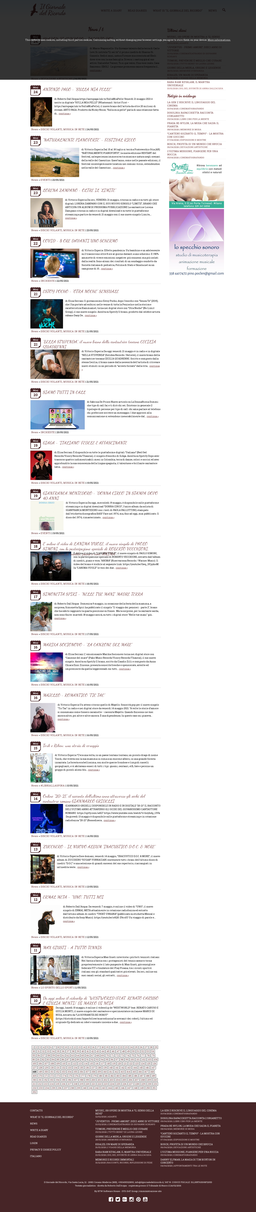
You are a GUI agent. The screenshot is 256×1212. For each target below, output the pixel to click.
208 (143, 1079)
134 (75, 1067)
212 (40, 1083)
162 (116, 1071)
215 (57, 1083)
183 (118, 1075)
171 (46, 1075)
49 (128, 1051)
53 (147, 1051)
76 (137, 1055)
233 (41, 1088)
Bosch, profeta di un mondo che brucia (194, 144)
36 (63, 1051)
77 (142, 1055)
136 (87, 1067)
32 (43, 1051)
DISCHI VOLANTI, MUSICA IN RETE (63, 129)
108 (52, 1063)
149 (40, 1071)
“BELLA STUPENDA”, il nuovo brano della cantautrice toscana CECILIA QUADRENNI (99, 344)
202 (105, 1079)
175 (70, 1075)
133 (69, 1067)
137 (93, 1067)
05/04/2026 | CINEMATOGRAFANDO (185, 157)
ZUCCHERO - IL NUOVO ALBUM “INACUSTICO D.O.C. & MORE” (99, 846)
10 (66, 1047)
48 (123, 1051)
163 (122, 1071)
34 (53, 1051)
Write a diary (39, 1130)
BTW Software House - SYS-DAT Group (118, 1191)
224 (112, 1083)
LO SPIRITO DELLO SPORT (57, 987)
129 (46, 1067)
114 (85, 1063)
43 (97, 1051)
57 (43, 1055)
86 (63, 1059)
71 (112, 1055)
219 (81, 1083)
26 (141, 1047)
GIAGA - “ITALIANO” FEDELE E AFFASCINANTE (85, 442)
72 (117, 1055)
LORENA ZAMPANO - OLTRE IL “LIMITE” (79, 190)
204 (118, 1079)
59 (53, 1055)
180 (100, 1075)
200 (93, 1079)
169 (34, 1075)
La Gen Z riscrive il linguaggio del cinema (193, 1112)
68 (97, 1055)
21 (116, 1047)
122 (131, 1063)
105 (34, 1063)
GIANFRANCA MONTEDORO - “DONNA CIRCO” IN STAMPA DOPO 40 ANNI (100, 496)
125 (148, 1063)
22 (121, 1047)
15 (89, 1047)
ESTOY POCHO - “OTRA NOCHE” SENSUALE (81, 291)
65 (82, 1055)
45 (108, 1051)
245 (116, 1088)
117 (102, 1063)
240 (84, 1088)
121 (125, 1063)
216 (63, 1083)
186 (135, 1075)
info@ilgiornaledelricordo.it (149, 1182)
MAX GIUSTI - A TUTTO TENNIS (72, 947)
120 (119, 1063)
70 (107, 1055)
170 (40, 1075)
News (34, 129)
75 (132, 1055)
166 (140, 1071)
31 (38, 1051)
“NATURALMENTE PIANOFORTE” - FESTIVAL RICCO (89, 139)
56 (38, 1055)
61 (63, 1055)
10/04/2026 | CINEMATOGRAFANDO (185, 108)
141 (117, 1067)
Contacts (36, 1110)
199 (87, 1079)
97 (117, 1059)
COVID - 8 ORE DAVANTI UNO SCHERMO (80, 240)
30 (33, 1051)
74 (127, 1055)
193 (51, 1079)
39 (78, 1051)
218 (75, 1083)
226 (124, 1083)
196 (69, 1079)
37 (68, 1051)
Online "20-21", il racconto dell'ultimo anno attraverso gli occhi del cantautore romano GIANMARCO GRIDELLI (94, 798)
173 (58, 1075)
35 (58, 1051)
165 (134, 1071)
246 (122, 1088)
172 (52, 1075)
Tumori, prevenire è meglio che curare (128, 1130)
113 (80, 1063)
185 (130, 1075)
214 (52, 1083)
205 (124, 1079)
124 (142, 1063)
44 (102, 1051)
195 (63, 1079)
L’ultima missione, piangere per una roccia (193, 1153)
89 (78, 1059)
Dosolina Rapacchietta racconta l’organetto (193, 1120)
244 (110, 1088)
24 (131, 1047)
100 (132, 1059)
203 (111, 1079)
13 (79, 1047)
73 (122, 1055)
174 (64, 1075)
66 (87, 1055)
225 (118, 1083)
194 (57, 1079)
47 (118, 1051)
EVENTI (45, 179)
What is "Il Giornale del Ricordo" (52, 1117)
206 (130, 1079)
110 (63, 1063)
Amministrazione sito (150, 1191)
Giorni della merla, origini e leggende (128, 1138)
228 (137, 1083)
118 (108, 1063)
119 (113, 1063)
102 (143, 1059)
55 (33, 1055)
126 (154, 1063)
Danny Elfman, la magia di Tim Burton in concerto (193, 1162)
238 (72, 1088)
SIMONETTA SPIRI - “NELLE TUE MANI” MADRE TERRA (93, 594)
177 (82, 1075)
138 (99, 1067)
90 (82, 1059)
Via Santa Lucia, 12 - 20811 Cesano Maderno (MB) (92, 1182)
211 (34, 1083)
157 (87, 1071)
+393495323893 (126, 1182)
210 (155, 1079)
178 (88, 1075)
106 (40, 1063)
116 (96, 1063)
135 (81, 1067)
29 (156, 1047)
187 (142, 1075)
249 (142, 1088)
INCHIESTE (48, 280)
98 (122, 1059)
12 (75, 1047)
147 (153, 1067)
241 (91, 1088)
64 (77, 1055)
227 (131, 1083)
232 (34, 1088)
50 (133, 1051)
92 (92, 1059)
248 (135, 1088)
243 (103, 1088)
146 (147, 1067)
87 (68, 1059)
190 (34, 1079)
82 (43, 1059)
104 (155, 1059)
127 (34, 1067)
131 (57, 1067)
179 (94, 1075)
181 (106, 1075)
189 (153, 1075)
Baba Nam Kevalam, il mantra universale (128, 1153)
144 (135, 1067)
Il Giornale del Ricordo (55, 1182)
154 (69, 1071)
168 (152, 1071)
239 (78, 1088)
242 (97, 1088)
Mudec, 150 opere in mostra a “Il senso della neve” (128, 1113)
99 (127, 1059)
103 (149, 1059)
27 (146, 1047)
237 (66, 1088)
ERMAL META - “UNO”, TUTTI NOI (73, 896)
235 (53, 1088)
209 (149, 1079)
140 (111, 1067)
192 (46, 1079)
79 (153, 1055)
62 (68, 1055)
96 (112, 1059)
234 (47, 1088)
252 (34, 1092)
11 (70, 1047)
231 (155, 1083)
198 (81, 1079)
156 (81, 1071)
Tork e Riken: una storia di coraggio (71, 745)
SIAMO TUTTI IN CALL (64, 392)
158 (93, 1071)
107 (46, 1063)
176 (76, 1075)
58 (48, 1055)
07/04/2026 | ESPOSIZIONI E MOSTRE (186, 139)
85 (58, 1059)
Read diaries (38, 1136)
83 (48, 1059)
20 (112, 1047)
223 (106, 1083)
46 (113, 1051)
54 (152, 1051)
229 (143, 1083)
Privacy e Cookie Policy (45, 1149)
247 (129, 1088)
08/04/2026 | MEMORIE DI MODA (184, 129)
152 (57, 1071)
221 (93, 1083)
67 (92, 1055)
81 (38, 1059)
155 (75, 1071)
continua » (65, 113)
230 (149, 1083)
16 (93, 1047)
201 (99, 1079)
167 (146, 1071)
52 (143, 1051)
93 (97, 1059)
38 (73, 1051)
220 (87, 1083)
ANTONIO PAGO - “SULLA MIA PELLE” (77, 89)
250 (148, 1088)
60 (58, 1055)
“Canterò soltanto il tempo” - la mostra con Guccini (193, 1136)
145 (141, 1067)
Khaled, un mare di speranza (128, 1146)
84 (53, 1059)
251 (154, 1088)
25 (136, 1047)
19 (107, 1047)
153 (63, 1071)
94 (102, 1059)
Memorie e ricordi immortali (128, 1161)
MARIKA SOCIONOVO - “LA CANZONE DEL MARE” (87, 644)
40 (82, 1051)
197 (75, 1079)
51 (138, 1051)
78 (148, 1055)
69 (102, 1055)
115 (91, 1063)
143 (129, 1067)
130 (52, 1067)
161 (110, 1071)
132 (63, 1067)
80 (33, 1059)
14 (84, 1047)
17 (98, 1047)
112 (74, 1063)
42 (92, 1051)
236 (59, 1088)
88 (73, 1059)
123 (136, 1063)
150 (46, 1071)
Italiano (36, 1156)
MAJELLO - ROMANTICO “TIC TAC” (74, 695)
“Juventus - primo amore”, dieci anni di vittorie (128, 1123)
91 (87, 1059)
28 (151, 1047)
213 (46, 1083)
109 (58, 1063)
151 (52, 1071)
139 (105, 1067)
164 (128, 1071)
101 (138, 1059)
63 (73, 1055)
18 (102, 1047)
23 (126, 1047)
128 (40, 1067)
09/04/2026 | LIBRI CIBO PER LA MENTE (188, 119)
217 (69, 1083)
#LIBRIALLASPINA (53, 785)
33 (48, 1051)
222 (99, 1083)
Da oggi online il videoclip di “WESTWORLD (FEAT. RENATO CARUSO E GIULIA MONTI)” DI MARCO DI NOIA (100, 1000)
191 (40, 1079)
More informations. (219, 39)
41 (88, 1051)
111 (69, 1063)
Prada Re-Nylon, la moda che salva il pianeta (193, 1127)
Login (34, 1143)
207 (137, 1079)
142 (123, 1067)
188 (147, 1075)
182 (112, 1075)
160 (105, 1071)
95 (107, 1059)
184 (124, 1075)
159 (99, 1071)
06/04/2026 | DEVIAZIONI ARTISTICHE (187, 147)
